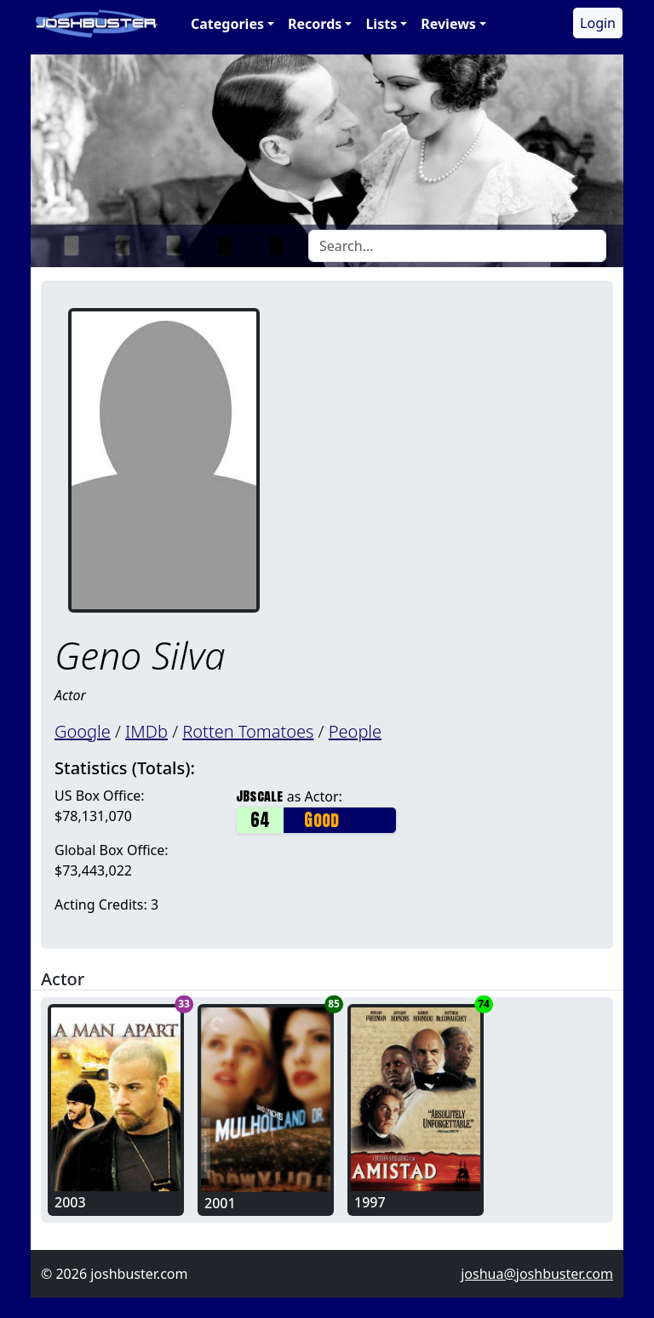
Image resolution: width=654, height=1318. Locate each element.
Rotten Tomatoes (247, 731)
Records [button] (314, 23)
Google (82, 731)
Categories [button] (227, 23)
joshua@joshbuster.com (537, 1273)
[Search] (457, 246)
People (355, 731)
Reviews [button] (448, 23)
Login (598, 23)
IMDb (146, 731)
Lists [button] (381, 23)
